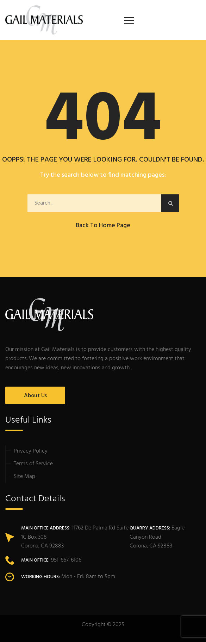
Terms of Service (33, 463)
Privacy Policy (31, 451)
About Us (35, 395)
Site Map (24, 476)
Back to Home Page (103, 225)
